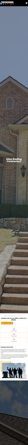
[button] (1, 3)
